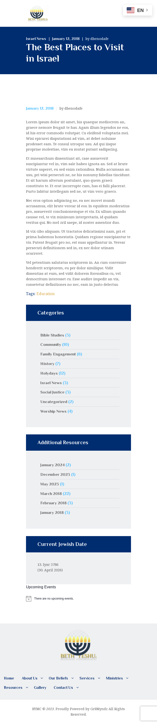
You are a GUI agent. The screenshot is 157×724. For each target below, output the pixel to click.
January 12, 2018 (66, 39)
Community (51, 344)
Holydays (49, 373)
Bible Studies (53, 334)
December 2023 (55, 474)
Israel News (36, 39)
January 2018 (52, 512)
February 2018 (54, 502)
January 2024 (52, 464)
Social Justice (53, 392)
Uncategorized (54, 401)
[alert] (78, 598)
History (47, 363)
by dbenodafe (97, 38)
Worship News (54, 411)
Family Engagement (59, 354)
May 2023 (49, 483)
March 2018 (51, 493)
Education (46, 293)
